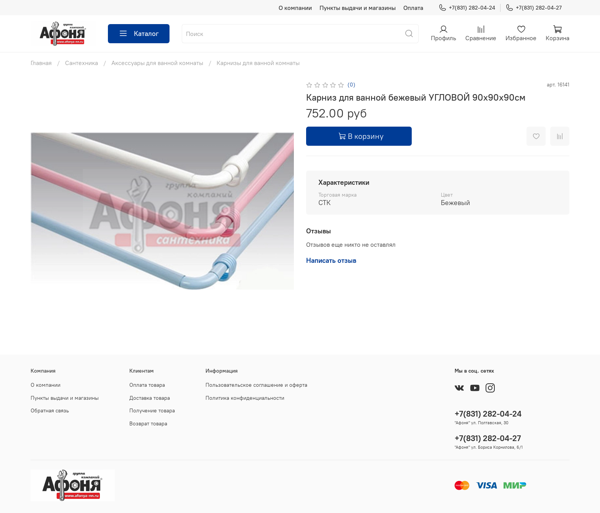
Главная (41, 63)
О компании (295, 7)
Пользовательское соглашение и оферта (256, 384)
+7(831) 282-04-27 (533, 8)
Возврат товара (148, 423)
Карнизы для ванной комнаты (258, 63)
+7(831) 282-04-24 (467, 8)
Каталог (139, 33)
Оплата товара (147, 384)
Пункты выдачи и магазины (358, 7)
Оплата (413, 7)
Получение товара (152, 410)
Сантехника (81, 63)
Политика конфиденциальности (244, 397)
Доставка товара (149, 397)
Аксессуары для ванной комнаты (157, 63)
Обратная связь (50, 410)
